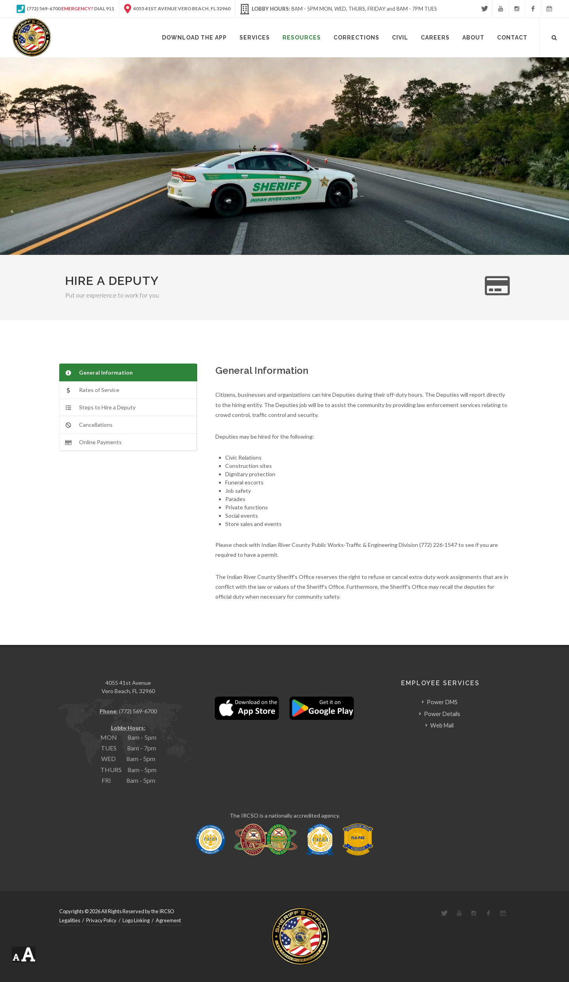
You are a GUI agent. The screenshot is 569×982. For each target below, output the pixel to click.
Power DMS (442, 702)
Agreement (168, 920)
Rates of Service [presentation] (92, 389)
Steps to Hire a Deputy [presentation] (100, 407)
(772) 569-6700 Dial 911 (65, 8)
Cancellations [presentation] (89, 424)
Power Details (442, 714)
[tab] (128, 372)
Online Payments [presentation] (93, 442)
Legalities (69, 920)
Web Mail (442, 725)
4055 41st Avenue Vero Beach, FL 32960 (177, 8)
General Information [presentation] (99, 372)
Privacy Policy (101, 920)
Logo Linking (136, 920)
